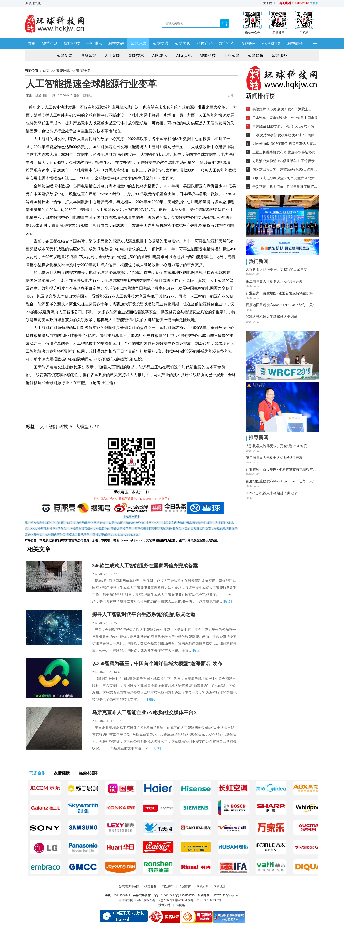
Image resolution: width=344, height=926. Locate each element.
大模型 (82, 426)
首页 (32, 43)
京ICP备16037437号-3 (210, 900)
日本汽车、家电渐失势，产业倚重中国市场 (285, 118)
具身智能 (88, 55)
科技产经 (205, 43)
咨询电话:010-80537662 (294, 3)
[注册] (37, 3)
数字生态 (227, 43)
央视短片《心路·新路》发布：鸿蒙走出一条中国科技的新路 (285, 109)
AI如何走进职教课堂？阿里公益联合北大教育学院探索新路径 (285, 178)
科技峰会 (295, 43)
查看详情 (83, 71)
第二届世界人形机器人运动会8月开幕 (274, 281)
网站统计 (220, 886)
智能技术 (136, 55)
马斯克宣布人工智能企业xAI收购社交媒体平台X (144, 712)
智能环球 (138, 43)
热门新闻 (257, 261)
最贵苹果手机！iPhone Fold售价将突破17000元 (285, 187)
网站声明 (168, 886)
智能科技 (208, 55)
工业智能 (232, 55)
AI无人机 (184, 55)
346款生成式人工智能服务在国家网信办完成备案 (145, 565)
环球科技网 (125, 900)
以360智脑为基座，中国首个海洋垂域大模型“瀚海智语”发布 (157, 663)
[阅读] (227, 601)
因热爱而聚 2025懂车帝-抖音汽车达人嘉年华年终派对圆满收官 (285, 144)
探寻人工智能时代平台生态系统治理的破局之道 (143, 614)
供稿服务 (150, 886)
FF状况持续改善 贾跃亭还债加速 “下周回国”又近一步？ (285, 135)
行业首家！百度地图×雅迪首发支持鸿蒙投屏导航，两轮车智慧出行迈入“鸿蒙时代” (282, 293)
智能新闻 (64, 55)
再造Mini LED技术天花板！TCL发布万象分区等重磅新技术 (285, 126)
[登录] (29, 3)
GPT (94, 426)
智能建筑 (255, 55)
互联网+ (248, 43)
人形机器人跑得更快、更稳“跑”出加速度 (276, 269)
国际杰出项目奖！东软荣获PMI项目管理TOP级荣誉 (285, 169)
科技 (63, 426)
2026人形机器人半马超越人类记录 (271, 317)
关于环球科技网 (128, 886)
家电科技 (72, 43)
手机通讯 (94, 43)
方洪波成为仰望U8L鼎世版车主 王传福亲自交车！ (285, 161)
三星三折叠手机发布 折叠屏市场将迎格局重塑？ (285, 152)
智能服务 (279, 55)
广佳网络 (179, 905)
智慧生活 (50, 43)
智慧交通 (160, 43)
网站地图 (202, 886)
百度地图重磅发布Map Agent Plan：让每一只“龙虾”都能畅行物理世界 (282, 305)
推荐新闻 (257, 437)
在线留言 (185, 886)
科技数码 (116, 43)
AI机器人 (160, 55)
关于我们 (269, 3)
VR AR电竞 (271, 43)
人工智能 (112, 55)
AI (71, 426)
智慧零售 (182, 43)
